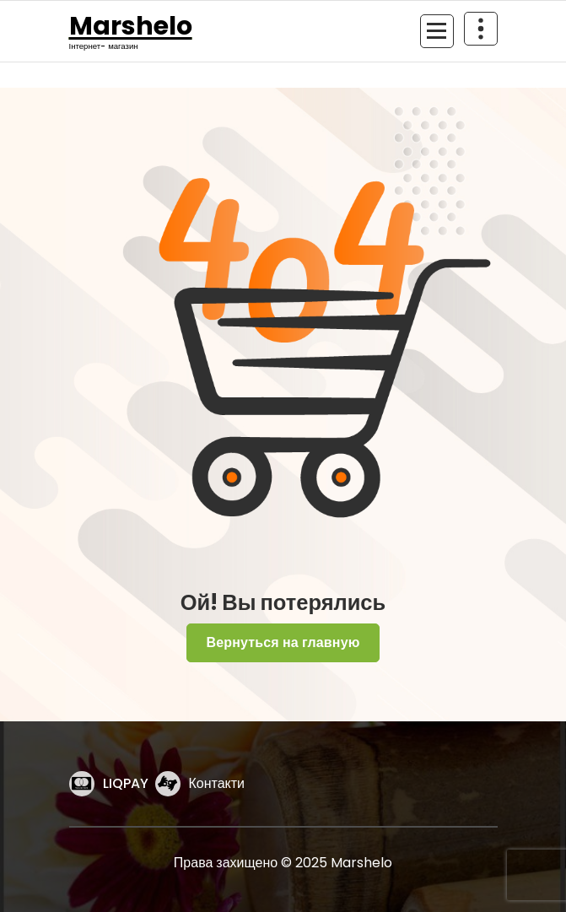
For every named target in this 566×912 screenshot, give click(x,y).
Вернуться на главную (282, 642)
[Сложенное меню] (437, 31)
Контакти (217, 783)
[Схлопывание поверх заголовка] (481, 29)
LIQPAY (125, 783)
